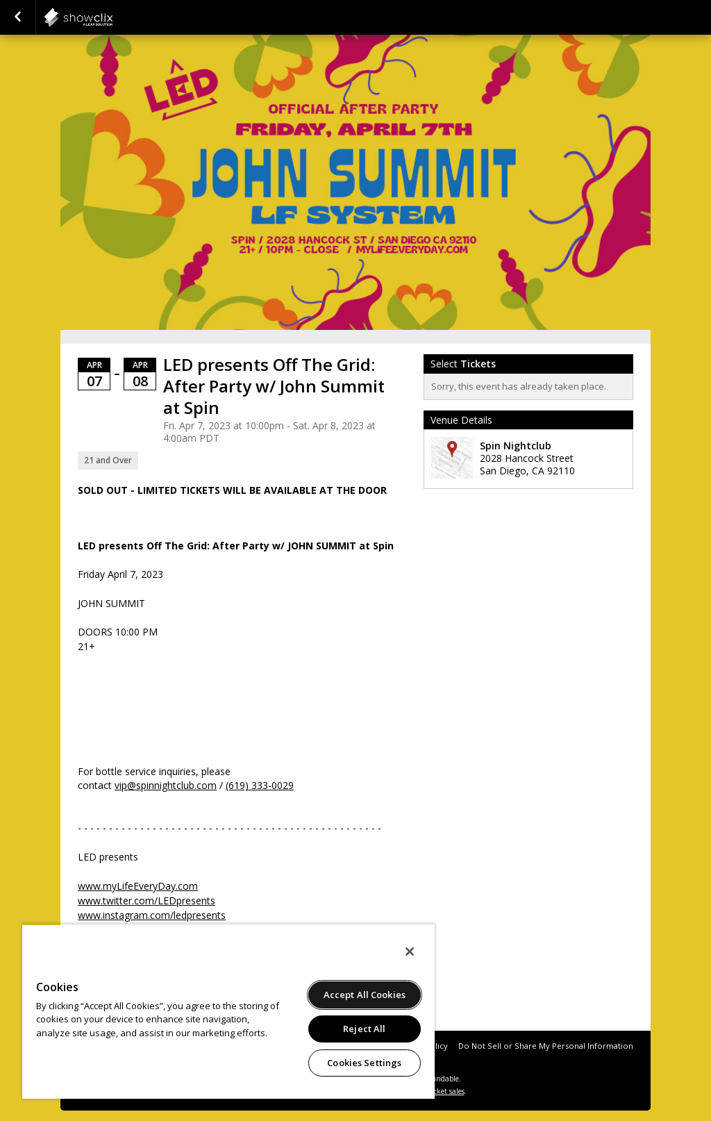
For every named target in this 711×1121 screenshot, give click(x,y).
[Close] (409, 951)
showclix (112, 17)
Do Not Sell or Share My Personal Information (545, 1045)
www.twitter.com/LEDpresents (146, 900)
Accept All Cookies (364, 994)
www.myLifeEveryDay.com (138, 885)
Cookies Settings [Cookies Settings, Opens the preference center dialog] (364, 1062)
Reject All (364, 1028)
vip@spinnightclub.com (166, 785)
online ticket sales (435, 1091)
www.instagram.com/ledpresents (152, 915)
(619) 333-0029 (260, 785)
